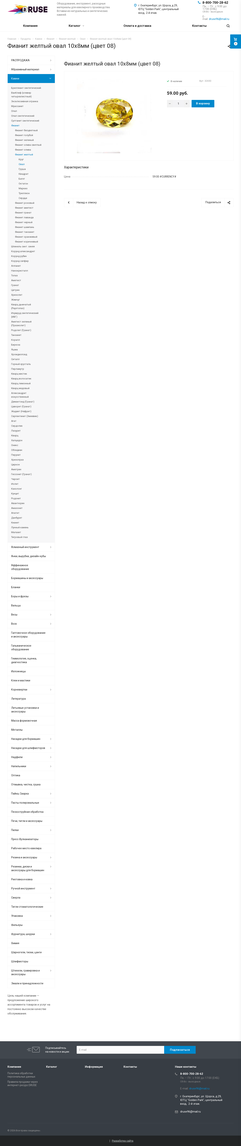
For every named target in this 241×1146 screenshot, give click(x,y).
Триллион (24, 193)
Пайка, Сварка (20, 793)
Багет (22, 178)
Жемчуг (15, 299)
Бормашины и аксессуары (27, 578)
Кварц (14, 435)
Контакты (199, 26)
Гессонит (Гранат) (21, 474)
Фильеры (17, 924)
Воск (14, 623)
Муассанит (17, 106)
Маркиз (23, 188)
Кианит (15, 522)
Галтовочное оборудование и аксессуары (28, 634)
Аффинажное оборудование (20, 567)
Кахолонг (16, 488)
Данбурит (16, 517)
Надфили (17, 757)
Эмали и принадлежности (27, 983)
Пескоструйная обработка (27, 811)
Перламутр (17, 368)
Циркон (15, 464)
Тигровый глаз (19, 537)
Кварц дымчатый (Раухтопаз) (21, 306)
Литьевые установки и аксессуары (25, 709)
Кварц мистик (19, 373)
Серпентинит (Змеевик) (24, 416)
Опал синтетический (22, 115)
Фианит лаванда (24, 217)
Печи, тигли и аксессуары (26, 820)
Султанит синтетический (25, 120)
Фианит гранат (23, 212)
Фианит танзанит (24, 232)
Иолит (14, 483)
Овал (22, 164)
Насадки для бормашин (25, 738)
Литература (18, 698)
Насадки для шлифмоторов (28, 748)
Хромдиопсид (19, 354)
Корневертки (19, 689)
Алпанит (16, 265)
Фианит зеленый (24, 140)
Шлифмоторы (19, 961)
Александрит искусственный (20, 395)
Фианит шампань (24, 227)
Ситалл (15, 359)
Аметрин (16, 469)
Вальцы (16, 605)
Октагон (23, 183)
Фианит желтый (24, 154)
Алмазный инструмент (25, 547)
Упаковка (17, 915)
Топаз (14, 275)
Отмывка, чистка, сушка (25, 784)
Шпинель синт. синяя (23, 246)
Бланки (15, 587)
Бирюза (15, 344)
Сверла (15, 897)
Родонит (16, 498)
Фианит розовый (24, 203)
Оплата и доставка (137, 26)
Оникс (14, 445)
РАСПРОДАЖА (20, 60)
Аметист (16, 280)
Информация (94, 1066)
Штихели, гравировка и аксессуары (25, 972)
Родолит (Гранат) (21, 330)
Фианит (15, 125)
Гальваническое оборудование (21, 647)
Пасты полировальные (25, 802)
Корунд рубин (19, 256)
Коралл (15, 339)
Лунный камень (20, 527)
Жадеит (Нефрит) (21, 411)
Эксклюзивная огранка (24, 101)
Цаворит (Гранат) (21, 406)
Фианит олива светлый (28, 144)
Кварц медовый (20, 388)
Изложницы (18, 671)
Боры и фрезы (20, 596)
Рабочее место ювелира (26, 848)
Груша (22, 169)
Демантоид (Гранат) (22, 401)
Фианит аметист (24, 207)
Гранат (15, 285)
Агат (13, 421)
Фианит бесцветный (26, 130)
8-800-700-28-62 (215, 2)
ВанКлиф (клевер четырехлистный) (21, 94)
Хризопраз (17, 459)
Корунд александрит (23, 251)
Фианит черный (23, 222)
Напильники (18, 766)
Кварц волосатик (21, 378)
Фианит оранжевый (26, 236)
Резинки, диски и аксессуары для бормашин (27, 868)
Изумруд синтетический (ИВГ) (24, 315)
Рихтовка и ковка (21, 879)
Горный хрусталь (21, 364)
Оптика (15, 775)
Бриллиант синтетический (26, 88)
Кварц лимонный (21, 383)
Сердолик (17, 425)
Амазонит (17, 508)
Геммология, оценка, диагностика (24, 660)
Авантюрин (17, 503)
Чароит (15, 479)
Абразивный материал (25, 69)
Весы (14, 614)
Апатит (15, 513)
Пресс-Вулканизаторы (24, 839)
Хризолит (16, 294)
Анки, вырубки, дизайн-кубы (28, 556)
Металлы (17, 729)
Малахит (16, 532)
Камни (15, 78)
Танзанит (16, 335)
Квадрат (24, 173)
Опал (14, 111)
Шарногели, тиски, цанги (26, 952)
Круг (21, 159)
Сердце (23, 198)
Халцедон (16, 440)
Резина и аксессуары (24, 857)
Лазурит (16, 430)
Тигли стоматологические (27, 906)
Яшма (14, 349)
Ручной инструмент (23, 888)
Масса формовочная (24, 720)
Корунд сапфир (20, 261)
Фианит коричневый (26, 241)
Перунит (16, 454)
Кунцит (15, 493)
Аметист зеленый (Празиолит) (21, 323)
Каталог (76, 26)
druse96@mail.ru (190, 1111)
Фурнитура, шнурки (23, 934)
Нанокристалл (19, 270)
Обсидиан (16, 450)
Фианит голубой (24, 135)
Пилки (15, 830)
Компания (30, 26)
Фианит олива (23, 149)
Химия (15, 943)
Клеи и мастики (20, 680)
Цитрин (15, 290)
